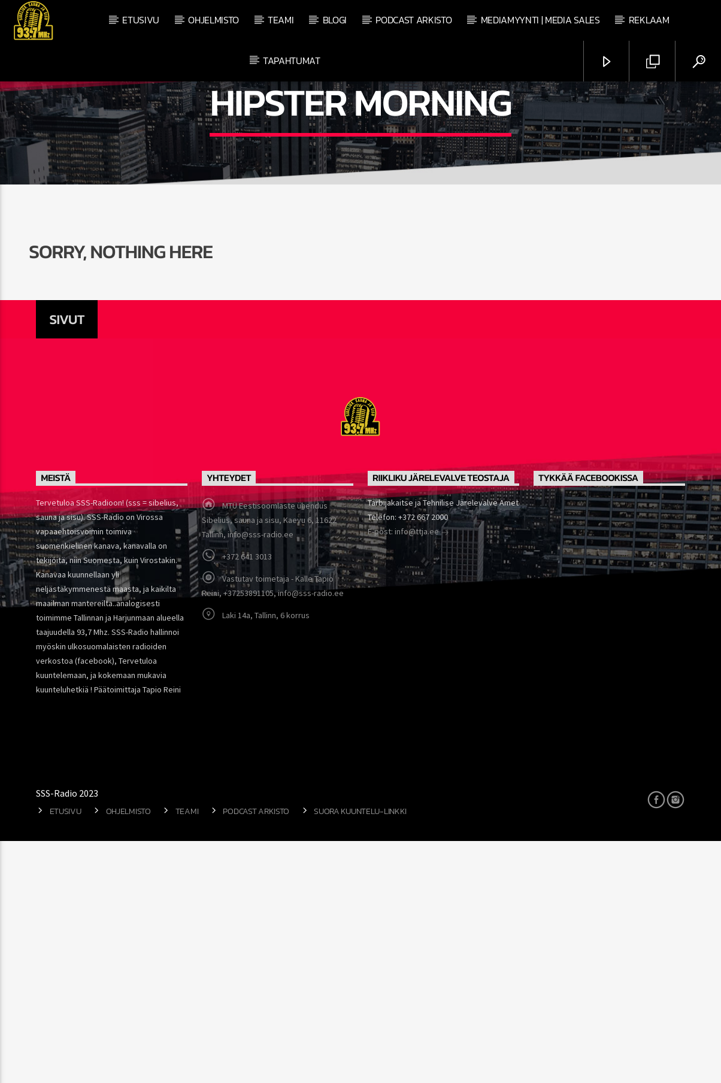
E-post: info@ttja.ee (408, 774)
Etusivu (140, 20)
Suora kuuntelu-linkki (360, 1053)
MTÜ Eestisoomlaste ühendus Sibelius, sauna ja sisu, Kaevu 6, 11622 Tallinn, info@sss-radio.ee (269, 762)
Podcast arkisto (413, 20)
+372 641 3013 (247, 798)
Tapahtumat (291, 60)
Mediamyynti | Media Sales (540, 20)
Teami (280, 20)
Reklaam (649, 20)
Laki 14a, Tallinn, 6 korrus (266, 857)
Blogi (335, 20)
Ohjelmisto (213, 20)
